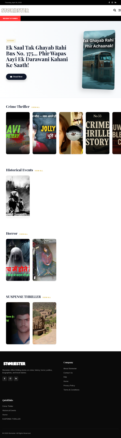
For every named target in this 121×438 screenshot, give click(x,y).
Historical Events (9, 410)
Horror (5, 415)
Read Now (16, 77)
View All (35, 107)
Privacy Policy (69, 385)
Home (65, 381)
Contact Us (68, 373)
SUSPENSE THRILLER (11, 419)
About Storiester (70, 368)
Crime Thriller (7, 406)
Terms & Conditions (71, 390)
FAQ (65, 377)
